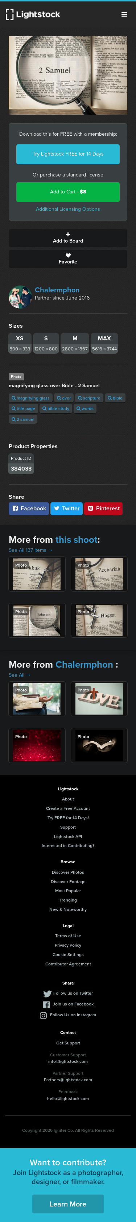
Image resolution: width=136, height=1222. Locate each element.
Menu (124, 14)
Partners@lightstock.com (68, 1080)
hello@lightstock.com (68, 1098)
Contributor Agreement (68, 964)
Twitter (66, 508)
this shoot (76, 539)
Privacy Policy (68, 945)
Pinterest (103, 508)
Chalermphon (57, 289)
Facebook (29, 508)
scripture (89, 398)
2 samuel (23, 419)
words (85, 408)
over (64, 398)
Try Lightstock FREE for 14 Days (68, 154)
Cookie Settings (68, 954)
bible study (55, 408)
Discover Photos (68, 872)
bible (115, 398)
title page (23, 408)
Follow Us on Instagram (73, 1015)
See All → (20, 675)
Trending (68, 900)
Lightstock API (68, 836)
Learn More (68, 1204)
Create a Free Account (68, 808)
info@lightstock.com (68, 1061)
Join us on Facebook (73, 1004)
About (68, 799)
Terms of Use (68, 936)
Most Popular (68, 890)
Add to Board (68, 238)
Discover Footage (68, 881)
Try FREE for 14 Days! (68, 818)
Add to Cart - (68, 192)
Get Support (68, 1043)
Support (68, 827)
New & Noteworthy (68, 909)
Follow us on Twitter (73, 993)
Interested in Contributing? (68, 845)
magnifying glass (31, 398)
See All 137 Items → (31, 550)
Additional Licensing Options (68, 209)
